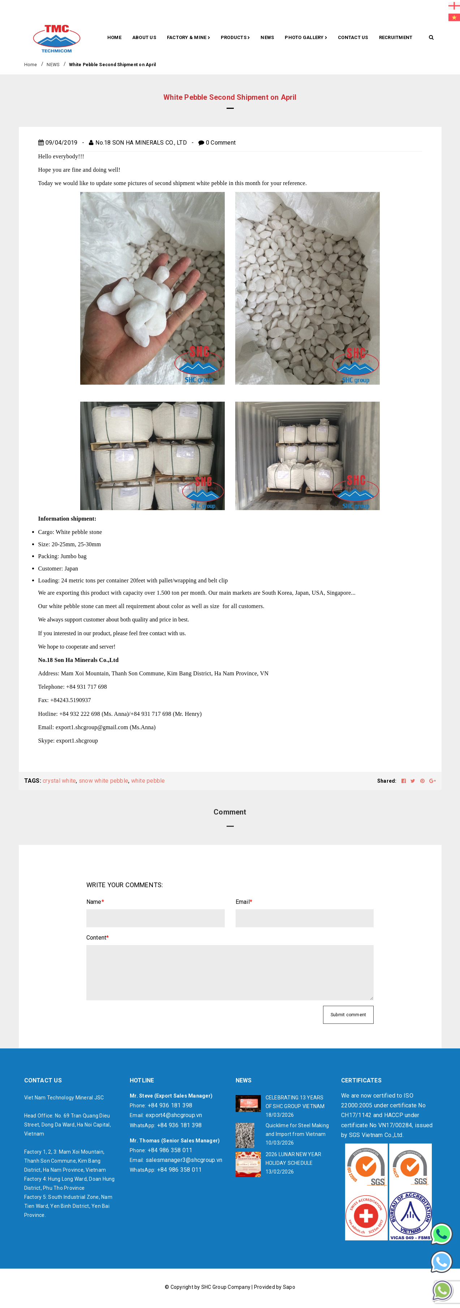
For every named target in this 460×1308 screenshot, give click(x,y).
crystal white (59, 780)
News (267, 37)
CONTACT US (353, 37)
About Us (144, 37)
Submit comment (348, 1014)
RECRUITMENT (396, 37)
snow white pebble (103, 780)
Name (95, 901)
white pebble (148, 780)
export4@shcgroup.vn (174, 1115)
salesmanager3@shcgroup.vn (184, 1160)
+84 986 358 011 (170, 1150)
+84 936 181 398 (170, 1105)
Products (235, 38)
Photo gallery (306, 38)
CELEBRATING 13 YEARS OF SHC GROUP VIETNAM (295, 1102)
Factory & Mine (188, 38)
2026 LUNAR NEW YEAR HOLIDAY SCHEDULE (294, 1158)
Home (114, 37)
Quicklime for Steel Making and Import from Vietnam (297, 1130)
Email (244, 901)
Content (97, 937)
